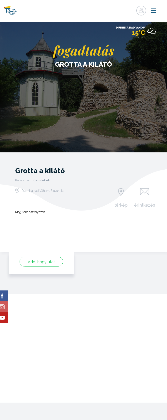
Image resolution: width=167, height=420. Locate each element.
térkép (120, 204)
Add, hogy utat (41, 262)
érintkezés (144, 204)
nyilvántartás (122, 9)
